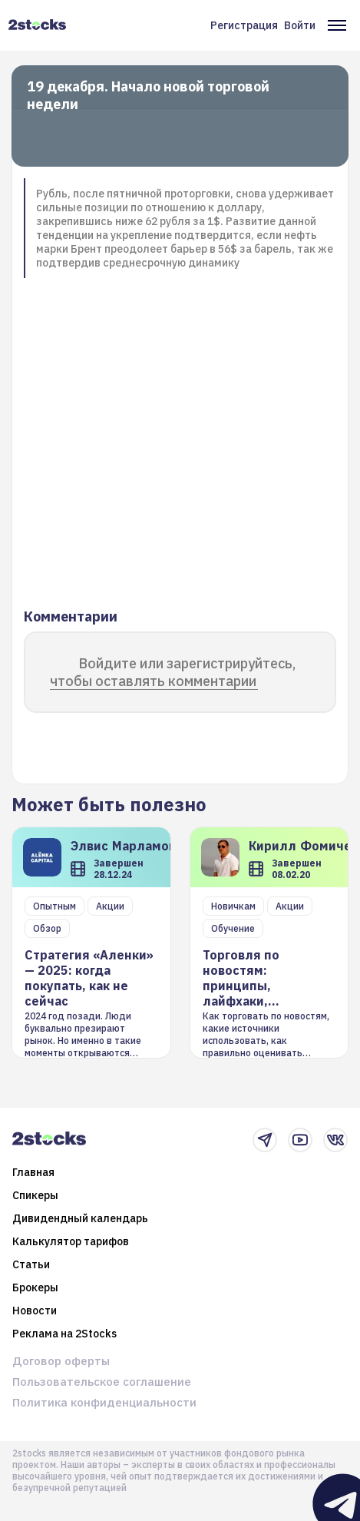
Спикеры (35, 1195)
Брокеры (35, 1287)
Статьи (31, 1264)
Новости (34, 1310)
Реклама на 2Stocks (64, 1333)
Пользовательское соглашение (101, 1381)
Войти (299, 25)
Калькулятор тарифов (70, 1241)
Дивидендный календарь (80, 1218)
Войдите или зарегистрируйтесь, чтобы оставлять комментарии (173, 672)
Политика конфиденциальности (104, 1402)
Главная (33, 1172)
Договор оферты (61, 1361)
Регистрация (244, 25)
